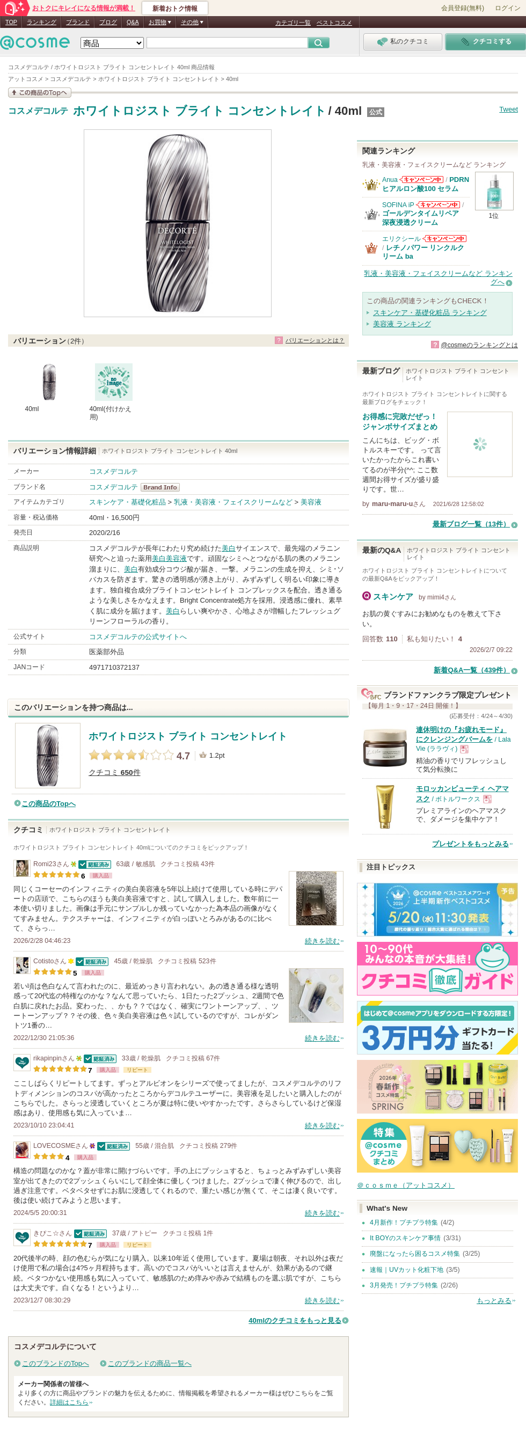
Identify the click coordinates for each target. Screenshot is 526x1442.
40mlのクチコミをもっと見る (295, 1320)
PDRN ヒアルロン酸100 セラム (425, 183)
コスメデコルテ (38, 111)
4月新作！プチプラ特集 (404, 1222)
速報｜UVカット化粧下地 (406, 1269)
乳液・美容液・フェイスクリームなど (233, 502)
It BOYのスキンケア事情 (405, 1238)
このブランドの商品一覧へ (150, 1363)
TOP (11, 22)
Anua (390, 180)
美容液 (311, 502)
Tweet (508, 109)
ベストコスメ (334, 22)
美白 (229, 548)
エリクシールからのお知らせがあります (444, 238)
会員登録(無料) (462, 8)
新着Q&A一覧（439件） (472, 670)
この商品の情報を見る (39, 92)
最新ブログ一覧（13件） (471, 524)
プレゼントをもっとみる (470, 844)
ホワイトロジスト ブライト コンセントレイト (199, 111)
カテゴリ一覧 (293, 22)
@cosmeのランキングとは (479, 345)
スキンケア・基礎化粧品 (127, 502)
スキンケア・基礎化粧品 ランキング (430, 313)
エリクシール (401, 239)
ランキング (41, 22)
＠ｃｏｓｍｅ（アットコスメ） (406, 1185)
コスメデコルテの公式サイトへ (138, 637)
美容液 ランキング (402, 324)
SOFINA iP (398, 205)
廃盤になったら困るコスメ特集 (415, 1253)
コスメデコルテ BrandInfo (163, 487)
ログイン (508, 8)
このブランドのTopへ (55, 1363)
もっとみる (494, 1301)
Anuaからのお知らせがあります (421, 179)
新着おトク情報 (175, 8)
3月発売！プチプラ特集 (404, 1285)
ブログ (108, 22)
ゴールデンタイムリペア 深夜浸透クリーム (424, 217)
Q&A (133, 22)
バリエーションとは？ (315, 340)
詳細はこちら (69, 1402)
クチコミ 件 (115, 772)
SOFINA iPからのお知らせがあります (438, 204)
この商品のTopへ (48, 804)
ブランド (78, 22)
